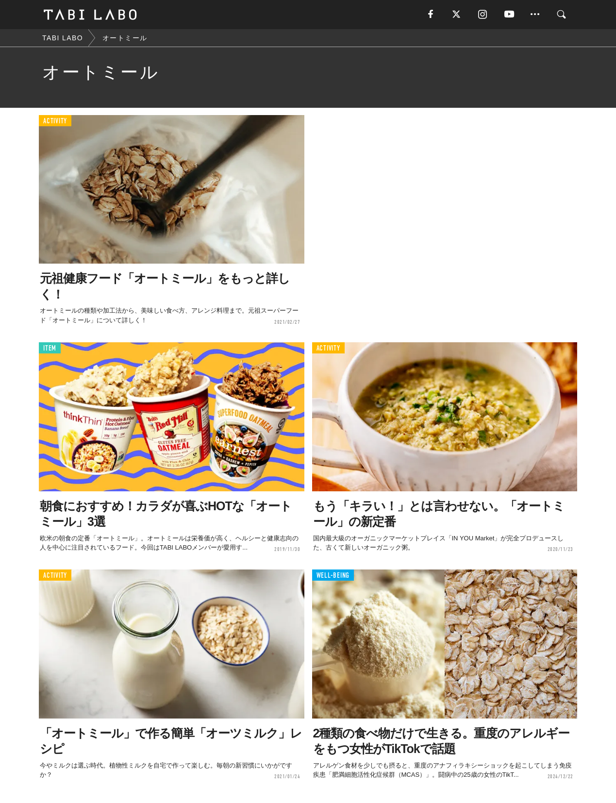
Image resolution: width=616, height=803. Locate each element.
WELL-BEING (333, 575)
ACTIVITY (55, 121)
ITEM (49, 348)
